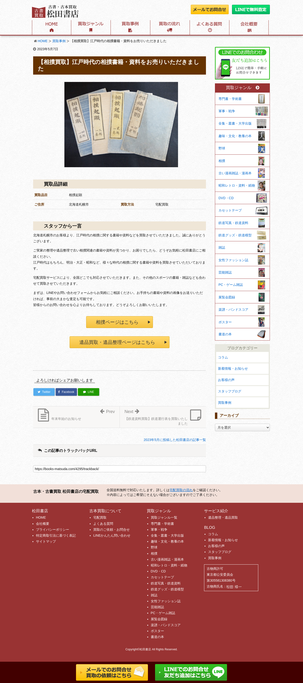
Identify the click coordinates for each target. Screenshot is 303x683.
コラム (223, 357)
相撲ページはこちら (117, 322)
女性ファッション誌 (233, 260)
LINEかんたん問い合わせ (111, 535)
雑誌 (221, 247)
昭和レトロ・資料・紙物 (236, 185)
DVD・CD (226, 198)
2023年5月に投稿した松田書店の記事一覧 (175, 440)
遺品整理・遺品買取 (223, 517)
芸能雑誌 (225, 272)
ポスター (225, 322)
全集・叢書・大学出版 (235, 123)
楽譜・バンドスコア (233, 309)
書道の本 (225, 334)
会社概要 (42, 524)
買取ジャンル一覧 (164, 517)
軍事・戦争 (226, 111)
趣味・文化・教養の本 (235, 136)
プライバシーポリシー (52, 529)
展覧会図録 (226, 297)
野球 (221, 148)
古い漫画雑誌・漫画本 (235, 173)
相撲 (221, 161)
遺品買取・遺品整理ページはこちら (117, 342)
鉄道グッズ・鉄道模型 (235, 235)
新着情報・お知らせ (233, 368)
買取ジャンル (242, 87)
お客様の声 (226, 380)
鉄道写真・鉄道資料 (233, 223)
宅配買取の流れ (181, 490)
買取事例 (59, 41)
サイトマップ (46, 541)
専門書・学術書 (230, 99)
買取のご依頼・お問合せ (111, 529)
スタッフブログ (229, 391)
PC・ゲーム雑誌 (230, 285)
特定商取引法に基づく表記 (56, 535)
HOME (43, 41)
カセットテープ (230, 210)
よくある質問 (103, 524)
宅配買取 (100, 517)
